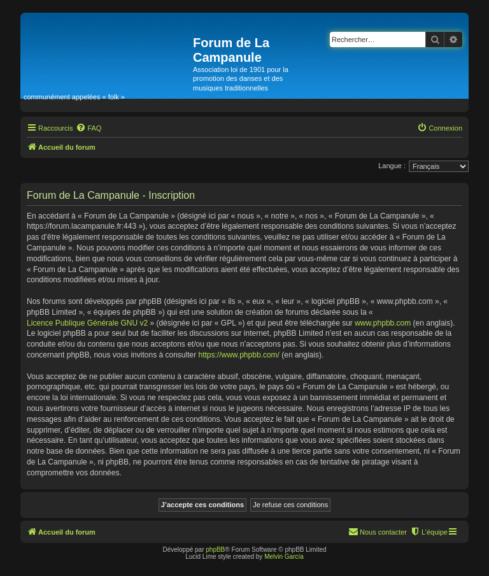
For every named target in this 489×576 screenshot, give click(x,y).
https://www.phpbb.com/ (239, 354)
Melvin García (284, 556)
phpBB (215, 549)
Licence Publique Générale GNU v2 (87, 323)
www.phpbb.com (383, 323)
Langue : (392, 165)
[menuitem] (88, 128)
